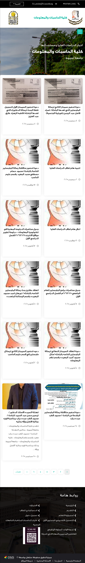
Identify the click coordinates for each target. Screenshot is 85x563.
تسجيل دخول (31, 515)
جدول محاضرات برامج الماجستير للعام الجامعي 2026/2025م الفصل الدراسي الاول (62, 293)
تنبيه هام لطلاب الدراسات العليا (65, 168)
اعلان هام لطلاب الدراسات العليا (65, 229)
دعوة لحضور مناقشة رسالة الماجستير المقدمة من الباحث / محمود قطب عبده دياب (62, 415)
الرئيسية (70, 505)
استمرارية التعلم (66, 515)
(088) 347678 (69, 4)
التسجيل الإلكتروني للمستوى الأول (58, 520)
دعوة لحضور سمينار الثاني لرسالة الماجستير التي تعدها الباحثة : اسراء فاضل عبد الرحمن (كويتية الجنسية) (62, 110)
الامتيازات (33, 505)
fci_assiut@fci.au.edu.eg (42, 4)
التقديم (70, 510)
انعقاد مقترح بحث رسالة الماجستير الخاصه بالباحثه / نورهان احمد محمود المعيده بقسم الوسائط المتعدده (21, 293)
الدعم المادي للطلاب (28, 510)
